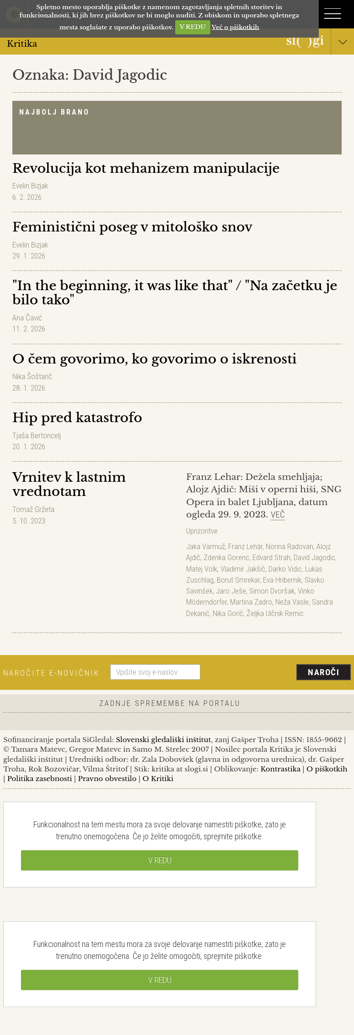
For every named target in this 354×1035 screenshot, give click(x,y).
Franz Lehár (245, 546)
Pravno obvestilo (107, 778)
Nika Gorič (228, 613)
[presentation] (279, 673)
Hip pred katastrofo (77, 418)
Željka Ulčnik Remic (275, 613)
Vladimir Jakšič (242, 568)
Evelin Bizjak (30, 185)
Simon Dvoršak (272, 590)
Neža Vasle (292, 601)
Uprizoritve (202, 530)
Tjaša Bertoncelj (36, 435)
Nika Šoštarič (32, 376)
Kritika (177, 43)
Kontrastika (281, 769)
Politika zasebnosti (39, 778)
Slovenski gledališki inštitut (163, 739)
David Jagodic (314, 557)
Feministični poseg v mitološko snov (132, 227)
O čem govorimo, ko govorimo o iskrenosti (154, 359)
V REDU (193, 27)
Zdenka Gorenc (226, 557)
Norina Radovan (289, 546)
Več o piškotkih (235, 27)
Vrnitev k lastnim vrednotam (69, 484)
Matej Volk (201, 568)
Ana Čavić (27, 317)
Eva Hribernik (282, 579)
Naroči (323, 672)
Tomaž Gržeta (33, 509)
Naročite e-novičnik (51, 672)
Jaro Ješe (231, 590)
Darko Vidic (285, 568)
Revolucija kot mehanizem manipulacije (145, 168)
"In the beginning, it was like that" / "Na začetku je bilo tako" (175, 293)
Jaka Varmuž (205, 546)
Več (278, 514)
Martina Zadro (251, 601)
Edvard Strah (271, 557)
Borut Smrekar (238, 579)
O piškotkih (326, 769)
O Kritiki (157, 778)
